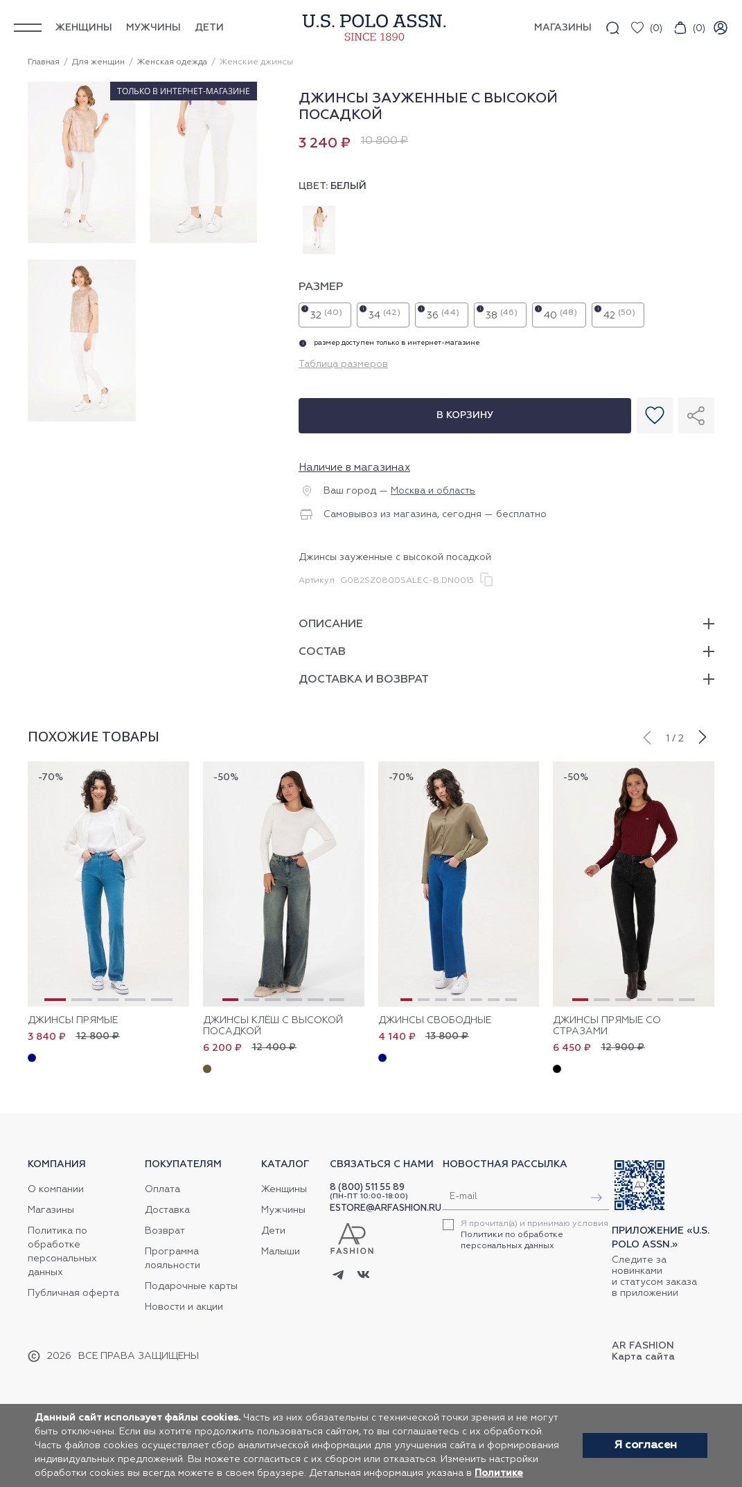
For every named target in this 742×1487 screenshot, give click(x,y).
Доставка (167, 1210)
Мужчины (153, 28)
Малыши (280, 1251)
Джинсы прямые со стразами (607, 1026)
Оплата (162, 1189)
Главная (44, 62)
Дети (209, 28)
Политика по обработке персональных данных (62, 1251)
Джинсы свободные (434, 1020)
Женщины (83, 28)
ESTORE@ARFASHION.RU (385, 1208)
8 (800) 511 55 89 (367, 1187)
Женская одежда (172, 62)
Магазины (51, 1210)
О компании (56, 1189)
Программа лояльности (172, 1258)
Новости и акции (184, 1307)
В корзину (464, 415)
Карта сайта (643, 1357)
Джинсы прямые (73, 1020)
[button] (646, 735)
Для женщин (98, 62)
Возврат (165, 1231)
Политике (499, 1473)
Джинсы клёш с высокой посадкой (273, 1026)
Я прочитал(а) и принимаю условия (534, 1235)
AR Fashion (643, 1346)
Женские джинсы (256, 62)
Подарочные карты (191, 1286)
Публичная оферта (73, 1293)
